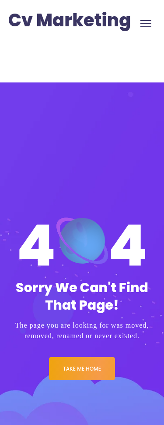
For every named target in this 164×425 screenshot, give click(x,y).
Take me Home (82, 368)
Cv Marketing (69, 20)
